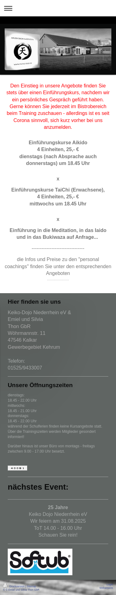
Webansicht (106, 587)
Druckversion (14, 586)
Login (110, 584)
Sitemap (31, 586)
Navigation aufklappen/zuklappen (58, 8)
